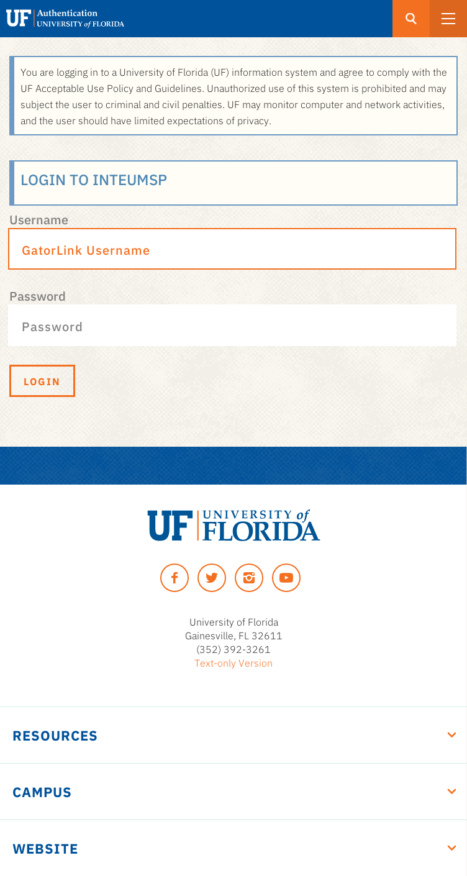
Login (42, 381)
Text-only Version (233, 662)
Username (38, 218)
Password (37, 295)
